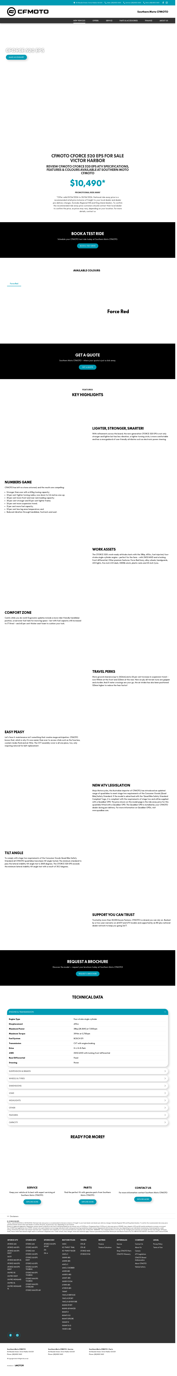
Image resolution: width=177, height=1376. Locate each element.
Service (109, 21)
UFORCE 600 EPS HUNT (13, 1252)
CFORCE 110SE (85, 1251)
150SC (64, 1244)
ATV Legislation (140, 1254)
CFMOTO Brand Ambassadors (140, 1259)
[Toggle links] (15, 1365)
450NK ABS (66, 1261)
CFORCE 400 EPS (32, 1247)
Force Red (14, 283)
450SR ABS (66, 1271)
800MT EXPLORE (68, 1319)
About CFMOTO (141, 1263)
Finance (148, 21)
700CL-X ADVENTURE (69, 1302)
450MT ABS (66, 1278)
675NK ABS (66, 1285)
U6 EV (9, 1257)
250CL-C (65, 1254)
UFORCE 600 (11, 1244)
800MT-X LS (66, 1315)
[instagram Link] (166, 2)
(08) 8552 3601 (17, 1354)
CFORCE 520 (30, 1251)
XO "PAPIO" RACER (68, 1251)
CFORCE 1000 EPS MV (33, 1290)
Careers (138, 1251)
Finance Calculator (105, 1247)
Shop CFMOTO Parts (124, 1251)
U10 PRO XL (11, 1283)
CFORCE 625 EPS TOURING (32, 1268)
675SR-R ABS (66, 1288)
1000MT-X (65, 1322)
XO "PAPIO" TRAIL (68, 1247)
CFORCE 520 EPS (32, 1254)
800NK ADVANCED (69, 1308)
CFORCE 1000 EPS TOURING (32, 1280)
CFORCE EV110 (85, 1254)
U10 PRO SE (11, 1273)
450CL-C (65, 1264)
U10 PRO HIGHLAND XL (14, 1287)
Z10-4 (46, 1253)
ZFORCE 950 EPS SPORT (50, 1245)
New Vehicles (79, 21)
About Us (164, 21)
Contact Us (139, 1244)
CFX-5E (82, 1247)
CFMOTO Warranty (124, 1254)
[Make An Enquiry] (16, 57)
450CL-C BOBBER (68, 1268)
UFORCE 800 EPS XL (14, 1260)
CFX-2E (82, 1244)
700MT (64, 1291)
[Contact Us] (88, 2)
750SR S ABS (66, 1329)
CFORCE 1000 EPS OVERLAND (32, 1285)
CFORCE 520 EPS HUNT (32, 1259)
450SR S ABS (66, 1274)
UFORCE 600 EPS (13, 1247)
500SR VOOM (67, 1281)
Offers (96, 21)
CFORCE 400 (30, 1244)
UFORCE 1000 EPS (13, 1263)
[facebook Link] (163, 2)
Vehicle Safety (140, 1267)
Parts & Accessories (129, 21)
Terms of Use (158, 1247)
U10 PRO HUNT (12, 1276)
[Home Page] (27, 11)
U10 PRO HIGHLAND (14, 1279)
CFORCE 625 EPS (32, 1263)
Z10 (45, 1250)
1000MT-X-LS (66, 1325)
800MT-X (65, 1312)
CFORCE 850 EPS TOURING (32, 1274)
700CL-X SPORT (67, 1298)
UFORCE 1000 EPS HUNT (13, 1268)
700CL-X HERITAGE (68, 1295)
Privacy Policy (157, 1244)
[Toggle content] (87, 1012)
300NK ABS (66, 1257)
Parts (118, 1247)
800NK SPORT (67, 1305)
